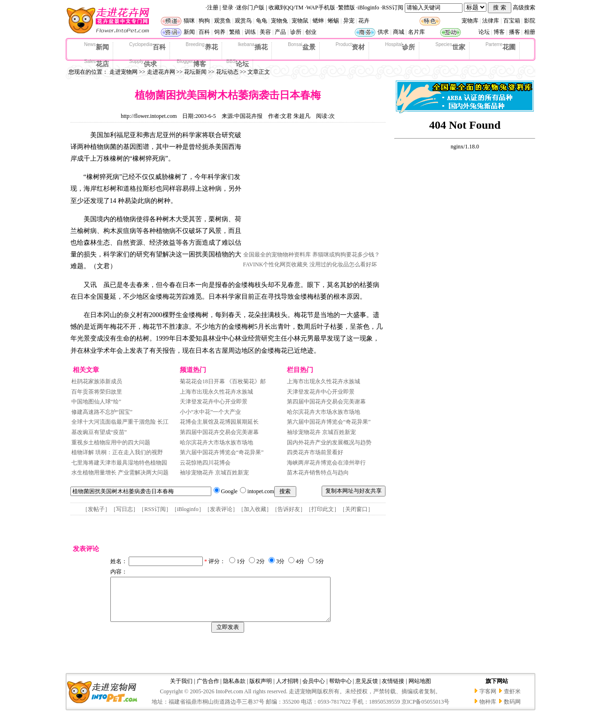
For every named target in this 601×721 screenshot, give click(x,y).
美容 (265, 32)
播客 (514, 32)
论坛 (484, 32)
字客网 (487, 700)
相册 (529, 32)
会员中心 (313, 689)
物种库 (487, 710)
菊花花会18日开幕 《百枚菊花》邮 (223, 381)
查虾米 (512, 700)
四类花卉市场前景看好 (315, 452)
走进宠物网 (123, 72)
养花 (202, 46)
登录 (227, 7)
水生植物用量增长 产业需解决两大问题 (120, 472)
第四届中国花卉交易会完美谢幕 (219, 432)
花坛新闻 (195, 72)
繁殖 (234, 32)
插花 (253, 46)
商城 (398, 32)
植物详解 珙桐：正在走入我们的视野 (117, 452)
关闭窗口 (356, 509)
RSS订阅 (392, 7)
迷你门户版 (250, 7)
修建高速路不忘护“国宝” (102, 412)
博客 (499, 32)
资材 (350, 46)
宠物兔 (279, 20)
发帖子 (96, 509)
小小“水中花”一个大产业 (210, 412)
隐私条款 (234, 689)
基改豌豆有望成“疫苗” (99, 432)
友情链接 (393, 689)
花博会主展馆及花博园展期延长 (219, 422)
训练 (250, 32)
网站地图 (419, 689)
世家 (450, 46)
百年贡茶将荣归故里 (96, 391)
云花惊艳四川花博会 (205, 462)
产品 (280, 32)
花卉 (364, 20)
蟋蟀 (318, 20)
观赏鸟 (243, 20)
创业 (310, 32)
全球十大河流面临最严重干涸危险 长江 (120, 422)
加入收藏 (255, 509)
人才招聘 (287, 689)
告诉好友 (288, 509)
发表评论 (221, 509)
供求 (383, 32)
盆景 (302, 46)
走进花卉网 (161, 72)
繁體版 (346, 7)
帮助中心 (340, 689)
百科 (204, 32)
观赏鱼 (222, 20)
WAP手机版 (320, 7)
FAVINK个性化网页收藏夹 (275, 264)
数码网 (512, 710)
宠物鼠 (300, 20)
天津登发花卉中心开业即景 (213, 401)
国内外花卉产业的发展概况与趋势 (329, 442)
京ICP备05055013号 (425, 710)
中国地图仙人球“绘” (96, 401)
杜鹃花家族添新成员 (96, 381)
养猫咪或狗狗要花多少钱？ (346, 254)
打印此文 (322, 509)
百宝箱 (511, 20)
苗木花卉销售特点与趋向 (318, 472)
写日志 (124, 509)
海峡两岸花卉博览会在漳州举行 (326, 462)
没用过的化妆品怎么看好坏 (343, 264)
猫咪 (189, 20)
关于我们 (181, 689)
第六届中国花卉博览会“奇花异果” (222, 452)
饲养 (219, 32)
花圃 (500, 46)
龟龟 (261, 20)
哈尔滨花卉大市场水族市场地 (216, 442)
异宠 (348, 20)
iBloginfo (368, 7)
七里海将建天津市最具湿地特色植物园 (119, 462)
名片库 (416, 32)
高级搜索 (524, 7)
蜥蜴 (333, 20)
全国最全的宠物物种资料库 (277, 254)
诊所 (295, 32)
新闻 (189, 32)
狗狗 (204, 20)
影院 (529, 20)
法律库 (490, 20)
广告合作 (208, 689)
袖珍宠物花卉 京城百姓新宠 (214, 472)
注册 (212, 7)
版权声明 (260, 689)
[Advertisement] (313, 189)
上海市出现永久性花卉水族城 (216, 391)
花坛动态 (227, 72)
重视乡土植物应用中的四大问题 (110, 442)
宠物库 (470, 20)
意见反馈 (366, 689)
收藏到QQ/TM (286, 7)
